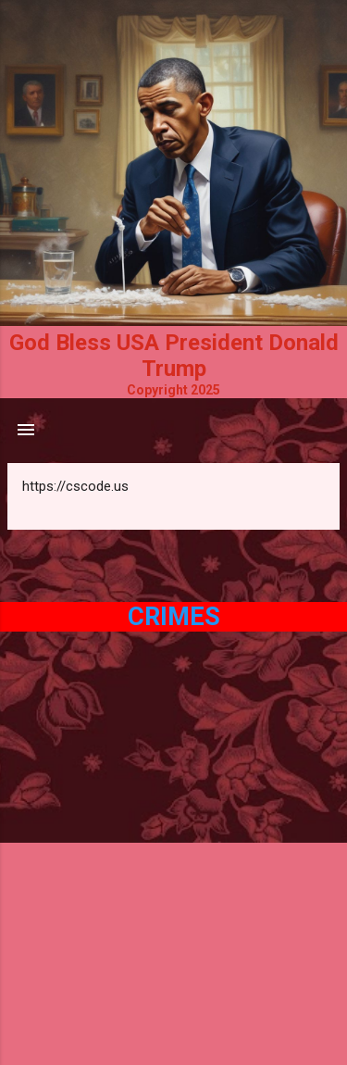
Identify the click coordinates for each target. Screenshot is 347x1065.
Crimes (174, 617)
